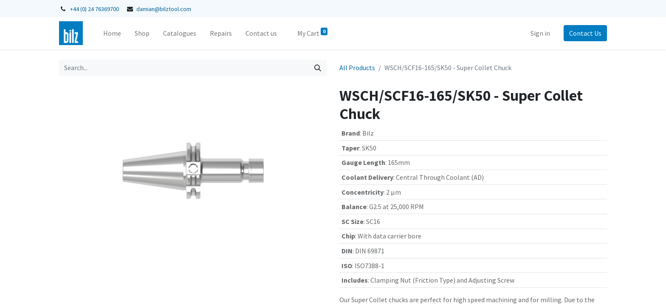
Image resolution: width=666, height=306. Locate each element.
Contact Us (585, 33)
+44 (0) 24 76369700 (94, 9)
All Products (357, 67)
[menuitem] (112, 33)
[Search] (318, 68)
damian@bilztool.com (163, 9)
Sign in (540, 33)
